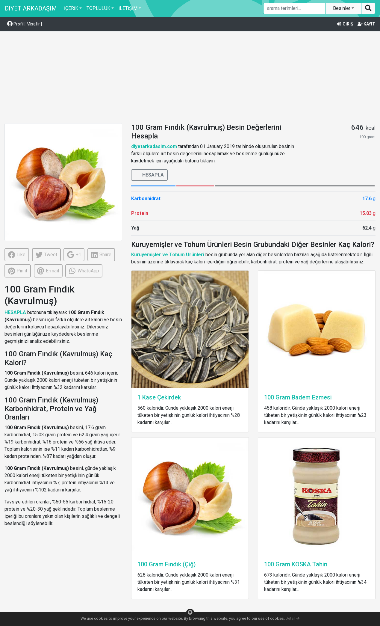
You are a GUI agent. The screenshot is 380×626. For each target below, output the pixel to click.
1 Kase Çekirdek (159, 397)
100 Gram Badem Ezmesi (298, 397)
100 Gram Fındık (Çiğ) (166, 564)
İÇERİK (71, 8)
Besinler (342, 8)
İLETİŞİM (128, 8)
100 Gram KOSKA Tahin (295, 564)
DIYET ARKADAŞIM (31, 8)
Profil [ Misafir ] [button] (24, 24)
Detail (292, 618)
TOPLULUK (98, 8)
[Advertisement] (190, 78)
